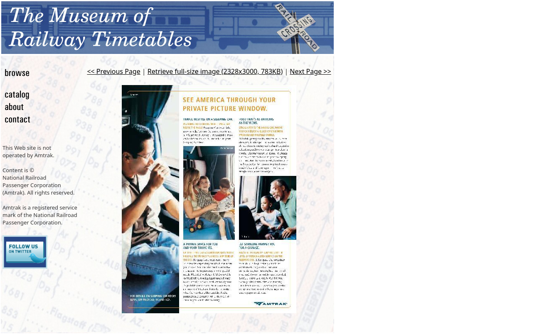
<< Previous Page (113, 71)
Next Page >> (310, 71)
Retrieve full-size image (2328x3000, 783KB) (215, 71)
